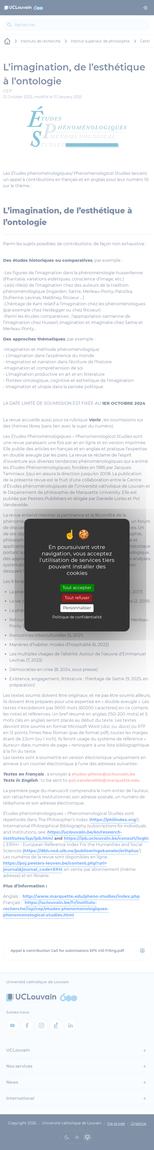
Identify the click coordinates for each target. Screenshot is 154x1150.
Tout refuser (77, 598)
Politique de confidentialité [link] (77, 617)
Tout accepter (76, 587)
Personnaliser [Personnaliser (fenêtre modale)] (77, 608)
